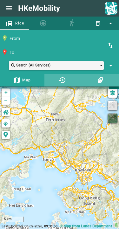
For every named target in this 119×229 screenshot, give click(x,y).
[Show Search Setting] (110, 65)
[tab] (14, 23)
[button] (56, 65)
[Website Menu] (9, 8)
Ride (19, 23)
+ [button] (6, 92)
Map (26, 80)
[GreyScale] (112, 105)
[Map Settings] (112, 93)
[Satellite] (112, 118)
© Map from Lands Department (88, 226)
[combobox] (56, 38)
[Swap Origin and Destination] (110, 45)
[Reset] (97, 23)
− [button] (6, 100)
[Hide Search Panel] (110, 23)
